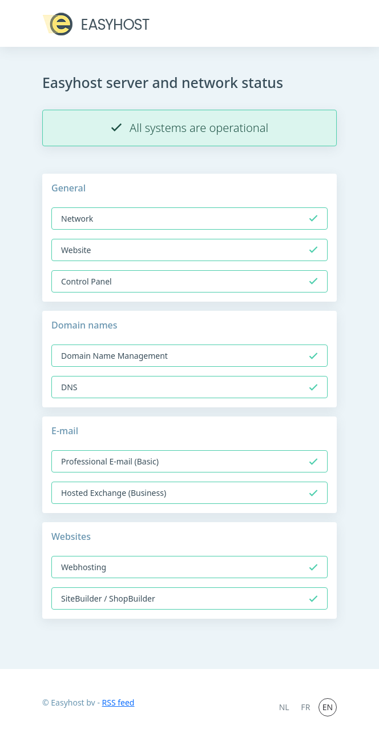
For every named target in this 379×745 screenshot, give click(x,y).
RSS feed (118, 702)
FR (305, 707)
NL (284, 707)
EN (327, 707)
